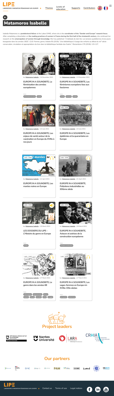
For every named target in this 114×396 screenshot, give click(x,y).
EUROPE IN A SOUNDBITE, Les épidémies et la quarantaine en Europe (75, 136)
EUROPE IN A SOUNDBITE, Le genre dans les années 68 (37, 284)
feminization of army (29, 96)
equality (26, 297)
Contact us (47, 388)
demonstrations (37, 294)
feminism (68, 96)
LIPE (22, 388)
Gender (39, 96)
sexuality (38, 297)
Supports (76, 8)
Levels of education (60, 8)
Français (105, 8)
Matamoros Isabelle (32, 77)
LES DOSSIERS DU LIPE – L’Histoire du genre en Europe (37, 232)
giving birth (63, 297)
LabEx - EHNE (28, 56)
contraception (27, 294)
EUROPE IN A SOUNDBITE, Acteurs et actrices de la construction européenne (73, 233)
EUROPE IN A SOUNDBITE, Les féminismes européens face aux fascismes (75, 84)
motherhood (72, 297)
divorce (46, 294)
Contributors (89, 8)
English (99, 8)
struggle (50, 297)
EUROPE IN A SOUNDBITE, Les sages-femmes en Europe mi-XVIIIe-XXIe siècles (75, 285)
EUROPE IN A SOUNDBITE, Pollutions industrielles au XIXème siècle (73, 186)
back (5, 17)
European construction (66, 245)
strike (44, 297)
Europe (62, 96)
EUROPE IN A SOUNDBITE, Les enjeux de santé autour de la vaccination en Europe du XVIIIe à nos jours (38, 137)
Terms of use (61, 388)
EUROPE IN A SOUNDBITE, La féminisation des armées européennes (37, 84)
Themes (49, 8)
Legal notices (76, 388)
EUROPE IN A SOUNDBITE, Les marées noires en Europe (38, 185)
